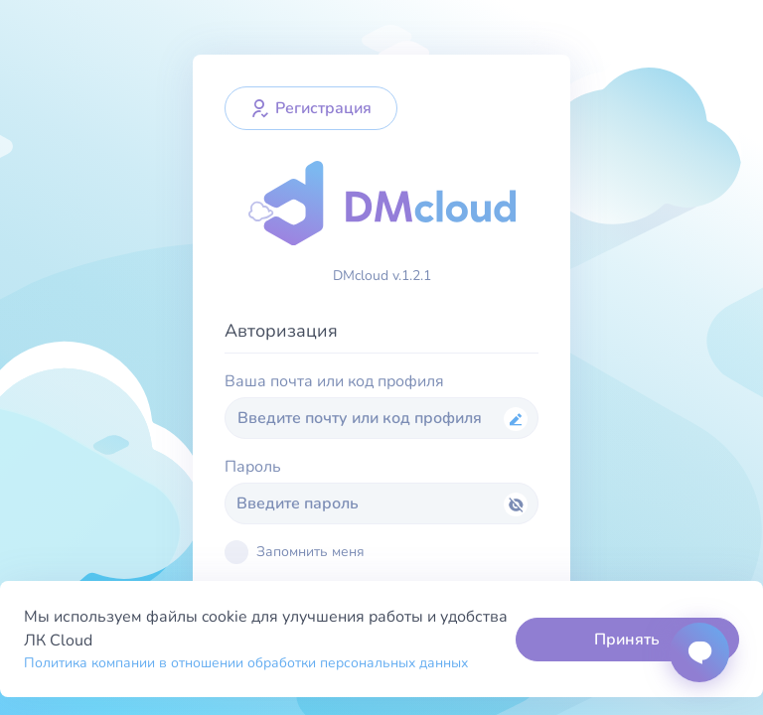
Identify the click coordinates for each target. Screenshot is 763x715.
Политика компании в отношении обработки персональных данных (246, 662)
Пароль (253, 467)
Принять (627, 639)
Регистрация (311, 108)
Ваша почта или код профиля (334, 381)
